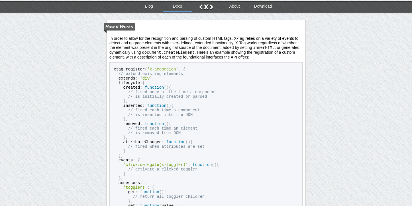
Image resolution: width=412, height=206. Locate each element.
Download (263, 5)
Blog (149, 5)
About (234, 5)
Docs (177, 5)
